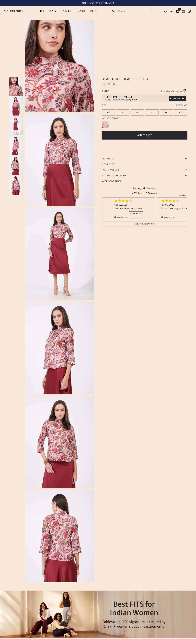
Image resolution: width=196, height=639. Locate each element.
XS (108, 112)
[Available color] (105, 124)
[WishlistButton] (184, 90)
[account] (171, 11)
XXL (181, 112)
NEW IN (52, 11)
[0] (178, 11)
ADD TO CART (144, 135)
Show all (182, 195)
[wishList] (165, 11)
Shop (41, 11)
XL (166, 112)
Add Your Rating (144, 224)
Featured (65, 11)
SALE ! (93, 11)
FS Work (80, 11)
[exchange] (183, 11)
